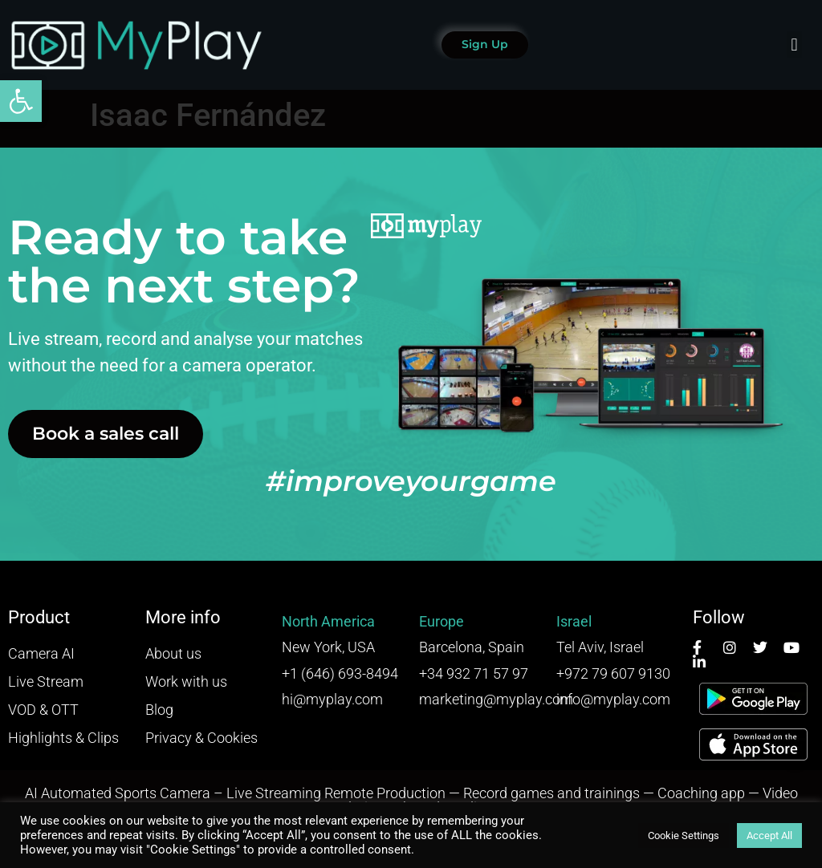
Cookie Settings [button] (683, 835)
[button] (21, 101)
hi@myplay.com (332, 699)
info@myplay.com (613, 699)
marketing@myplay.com (496, 699)
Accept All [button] (769, 835)
